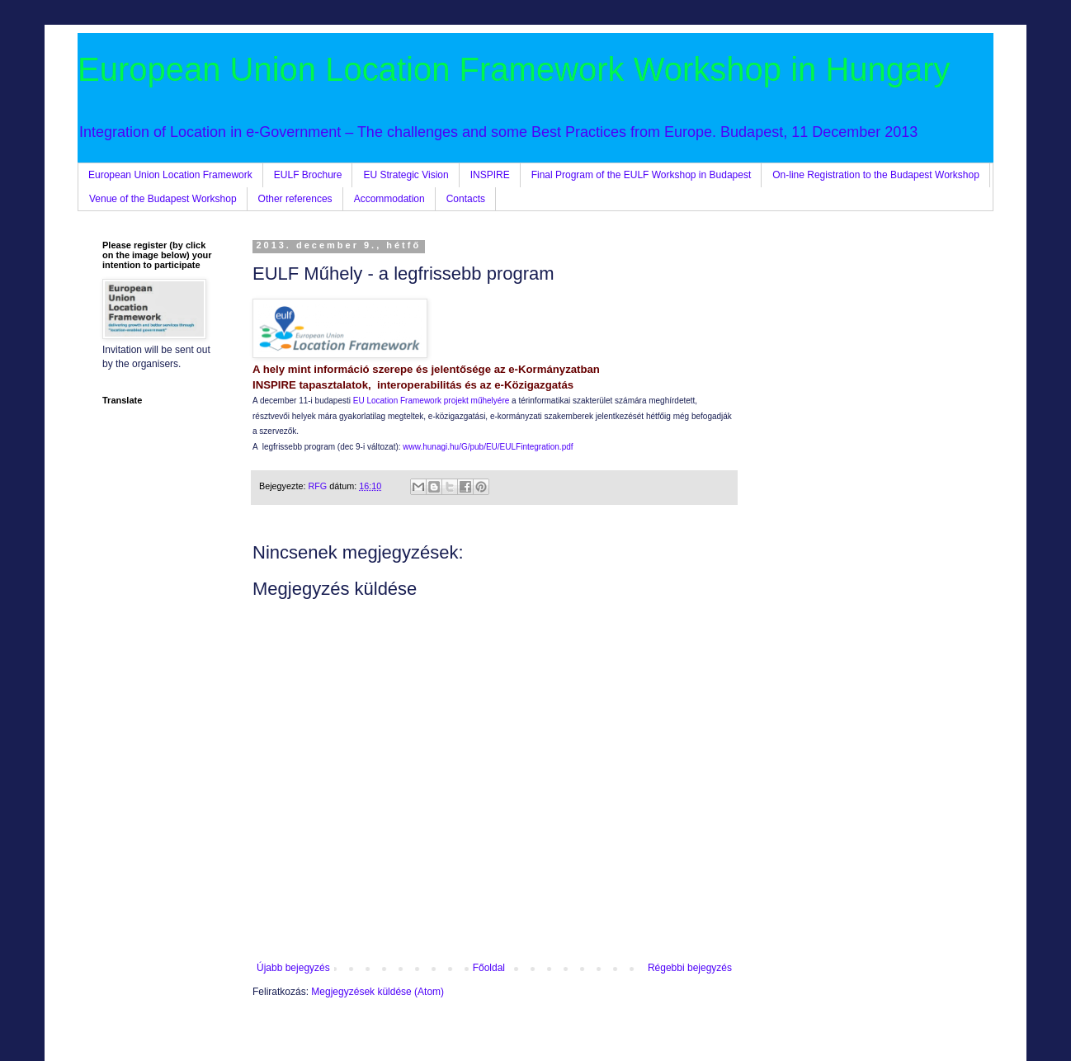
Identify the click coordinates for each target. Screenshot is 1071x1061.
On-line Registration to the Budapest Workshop (875, 175)
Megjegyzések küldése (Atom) (377, 991)
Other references (295, 199)
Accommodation (389, 199)
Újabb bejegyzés (293, 968)
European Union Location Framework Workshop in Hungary (514, 69)
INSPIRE (490, 175)
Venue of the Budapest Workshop (163, 199)
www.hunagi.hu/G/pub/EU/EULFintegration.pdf (488, 446)
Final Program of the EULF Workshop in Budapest (641, 175)
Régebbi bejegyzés (690, 968)
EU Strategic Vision (405, 175)
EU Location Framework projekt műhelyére (431, 400)
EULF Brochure (308, 175)
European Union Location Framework (170, 175)
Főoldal (489, 968)
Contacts (465, 199)
